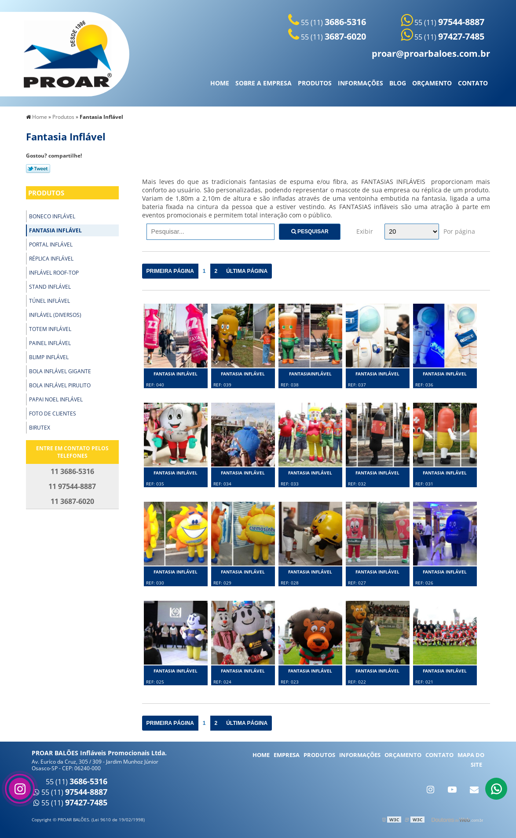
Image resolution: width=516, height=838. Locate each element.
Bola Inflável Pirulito (60, 385)
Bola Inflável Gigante (60, 371)
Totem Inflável (50, 329)
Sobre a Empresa (263, 83)
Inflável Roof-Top (54, 272)
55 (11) (327, 22)
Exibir (364, 231)
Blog (397, 83)
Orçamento (432, 83)
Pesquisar (310, 231)
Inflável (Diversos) (55, 315)
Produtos (315, 83)
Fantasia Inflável (55, 230)
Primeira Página (170, 271)
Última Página (246, 271)
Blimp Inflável (49, 357)
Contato (473, 83)
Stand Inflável (50, 286)
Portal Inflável (51, 244)
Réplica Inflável (51, 258)
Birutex (39, 427)
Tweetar (38, 168)
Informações (360, 83)
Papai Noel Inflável (56, 399)
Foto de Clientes (52, 413)
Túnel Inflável (49, 301)
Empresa (287, 755)
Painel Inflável (50, 343)
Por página (459, 231)
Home (219, 83)
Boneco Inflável (52, 216)
